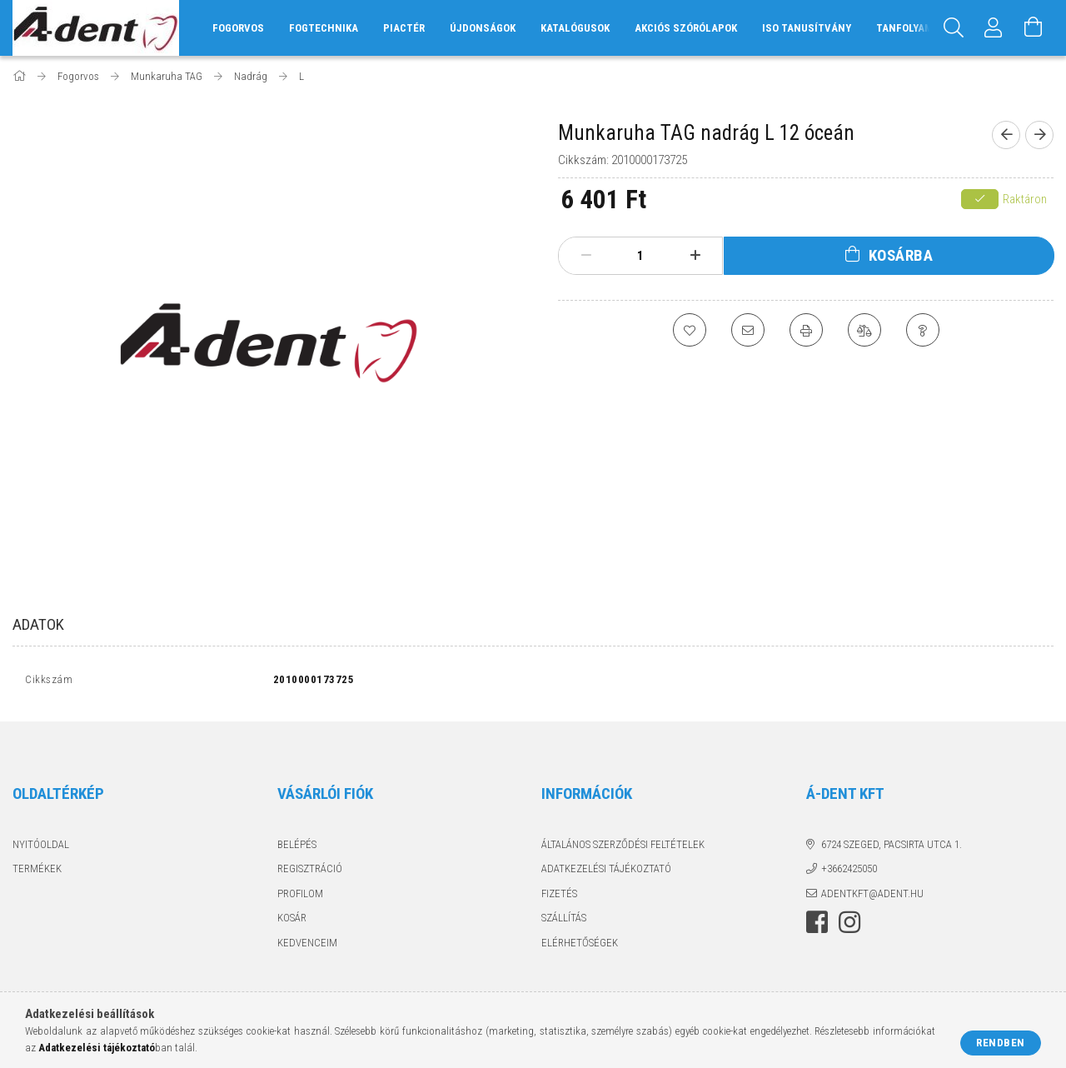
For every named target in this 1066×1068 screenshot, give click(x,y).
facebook (817, 926)
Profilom (300, 897)
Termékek (37, 872)
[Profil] (994, 28)
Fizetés (559, 897)
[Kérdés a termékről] (922, 330)
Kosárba (901, 255)
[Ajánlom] (748, 330)
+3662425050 (849, 872)
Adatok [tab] (38, 624)
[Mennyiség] (640, 255)
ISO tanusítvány (806, 28)
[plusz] (695, 255)
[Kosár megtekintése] (1034, 28)
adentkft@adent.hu (872, 897)
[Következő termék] (1039, 135)
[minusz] (586, 255)
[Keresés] (954, 28)
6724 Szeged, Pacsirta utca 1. (891, 847)
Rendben (1000, 1042)
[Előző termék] (1006, 135)
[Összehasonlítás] (864, 330)
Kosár (291, 922)
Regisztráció (309, 872)
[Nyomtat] (806, 330)
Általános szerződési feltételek (623, 847)
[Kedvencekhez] (689, 330)
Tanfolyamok (910, 28)
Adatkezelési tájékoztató (606, 872)
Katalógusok (575, 28)
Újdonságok (483, 28)
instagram (849, 926)
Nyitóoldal (40, 847)
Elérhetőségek (579, 946)
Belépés (296, 847)
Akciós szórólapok (686, 28)
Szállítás (563, 922)
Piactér (404, 28)
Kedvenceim (307, 946)
